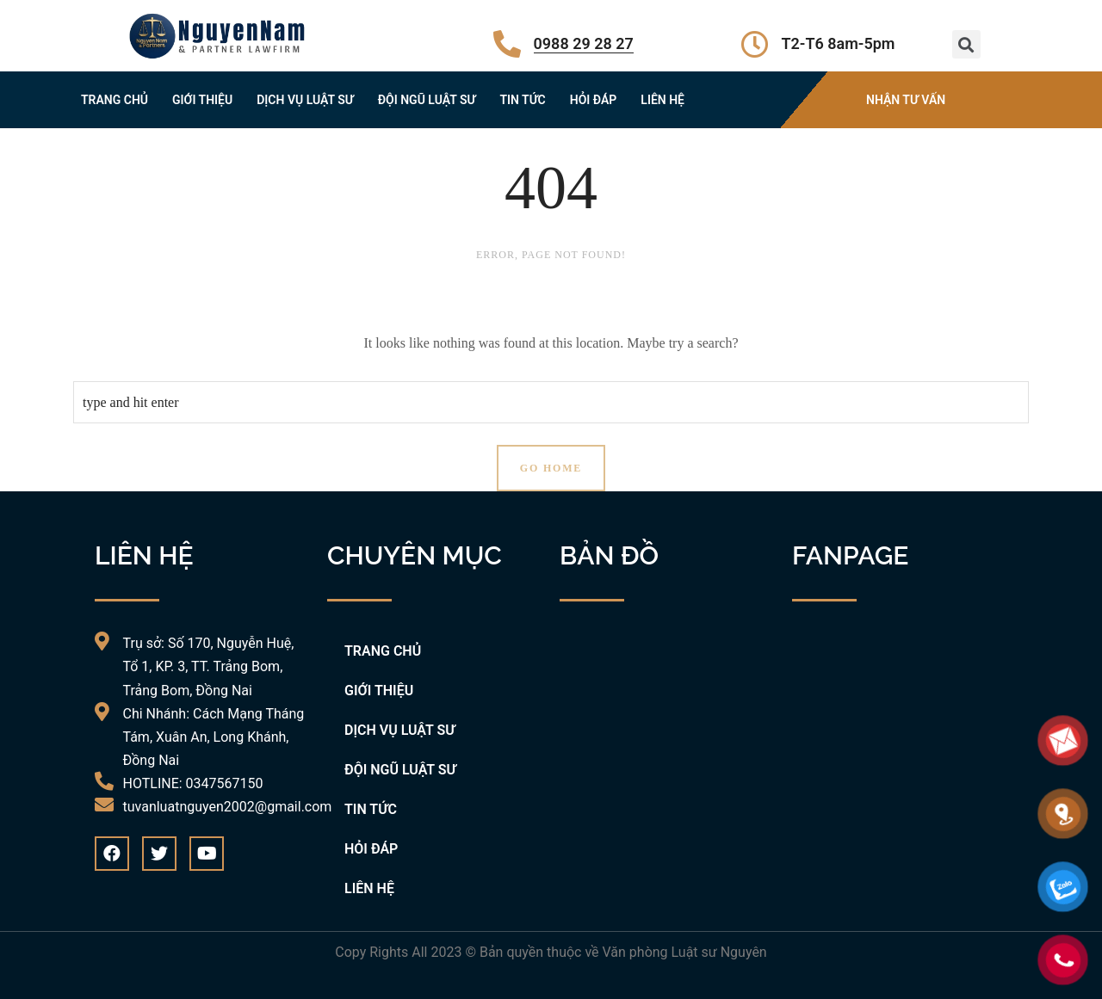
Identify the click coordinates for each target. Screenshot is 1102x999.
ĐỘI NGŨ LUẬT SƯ (427, 100)
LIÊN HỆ (662, 100)
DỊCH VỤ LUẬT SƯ (305, 100)
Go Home (551, 468)
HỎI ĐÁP (593, 100)
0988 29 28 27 (584, 43)
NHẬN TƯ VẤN (905, 100)
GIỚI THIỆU (202, 100)
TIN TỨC (522, 100)
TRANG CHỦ (114, 100)
